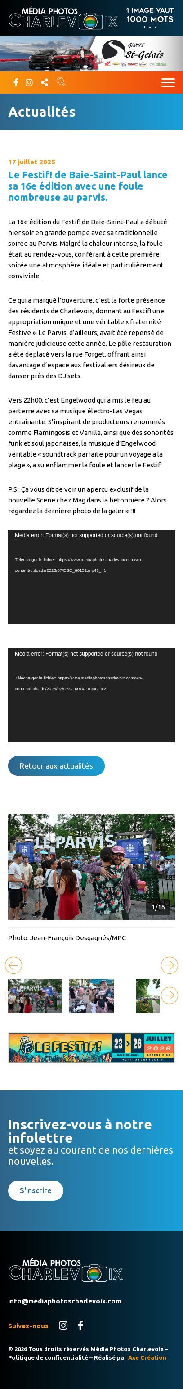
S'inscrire (36, 1190)
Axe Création (147, 1357)
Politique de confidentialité (48, 1357)
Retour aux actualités (56, 765)
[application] (91, 577)
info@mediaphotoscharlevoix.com (64, 1301)
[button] (170, 965)
